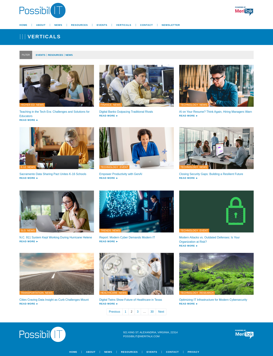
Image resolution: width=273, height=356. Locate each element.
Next (161, 311)
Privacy (193, 352)
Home (23, 25)
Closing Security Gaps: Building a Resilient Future (211, 174)
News (58, 25)
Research (207, 292)
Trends (106, 230)
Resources (79, 25)
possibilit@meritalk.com (141, 336)
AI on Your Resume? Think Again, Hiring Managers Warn (215, 111)
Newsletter (171, 25)
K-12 (23, 167)
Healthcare (109, 292)
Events (102, 25)
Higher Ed (28, 104)
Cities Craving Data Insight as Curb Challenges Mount (54, 299)
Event (124, 167)
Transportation (32, 292)
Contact (146, 25)
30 (152, 311)
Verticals (123, 25)
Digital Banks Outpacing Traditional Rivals (126, 111)
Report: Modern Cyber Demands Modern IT (127, 237)
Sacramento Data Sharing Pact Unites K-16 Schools (53, 174)
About (41, 25)
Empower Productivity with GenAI (120, 174)
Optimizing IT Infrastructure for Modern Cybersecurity (213, 299)
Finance (106, 104)
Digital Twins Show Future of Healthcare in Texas (130, 299)
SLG (23, 230)
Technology (189, 104)
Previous (114, 311)
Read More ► (29, 120)
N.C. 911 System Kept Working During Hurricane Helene (56, 237)
